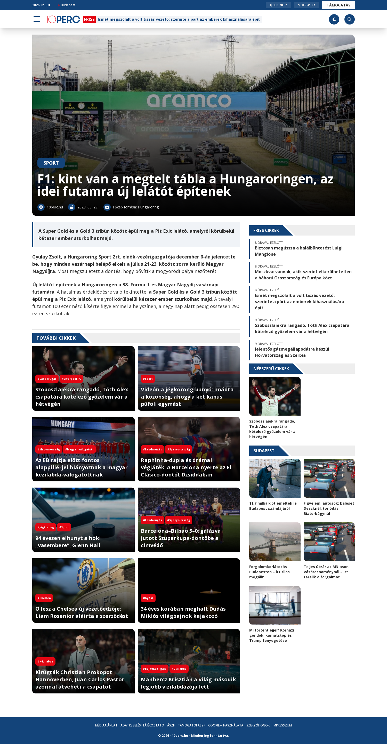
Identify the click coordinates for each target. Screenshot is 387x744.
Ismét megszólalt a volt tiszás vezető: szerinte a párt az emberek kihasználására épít (179, 19)
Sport (51, 163)
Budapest (66, 5)
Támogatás (338, 5)
